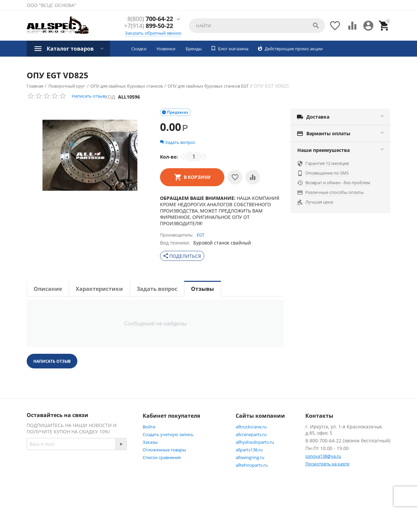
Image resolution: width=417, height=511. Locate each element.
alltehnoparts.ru (252, 465)
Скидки (138, 49)
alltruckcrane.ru (251, 427)
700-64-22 (150, 19)
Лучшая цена (319, 202)
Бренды (194, 49)
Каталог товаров (70, 48)
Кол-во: (169, 157)
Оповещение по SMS (327, 173)
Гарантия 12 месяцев (327, 163)
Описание (48, 288)
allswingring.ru (250, 457)
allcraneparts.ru (251, 434)
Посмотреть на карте (327, 464)
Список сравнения (162, 457)
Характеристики (99, 288)
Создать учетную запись (168, 434)
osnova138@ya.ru (323, 456)
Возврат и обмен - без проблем (337, 183)
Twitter (77, 479)
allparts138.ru (249, 450)
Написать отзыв (88, 96)
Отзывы (202, 288)
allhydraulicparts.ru (255, 442)
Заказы (150, 442)
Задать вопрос (177, 142)
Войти (149, 427)
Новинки (166, 49)
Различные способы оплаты (334, 192)
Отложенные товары (164, 450)
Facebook (44, 479)
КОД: (110, 97)
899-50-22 (148, 26)
